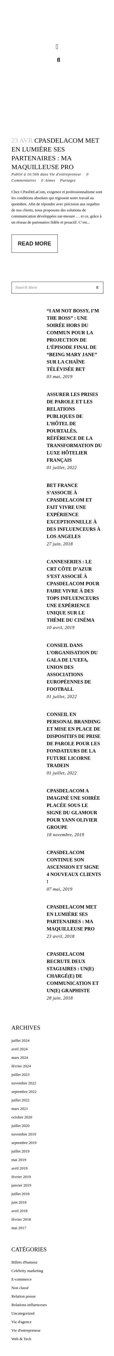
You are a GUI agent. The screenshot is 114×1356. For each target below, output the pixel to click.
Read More (34, 244)
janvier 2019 (21, 1185)
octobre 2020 (22, 1117)
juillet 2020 (21, 1125)
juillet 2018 (21, 1193)
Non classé (20, 1287)
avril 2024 (20, 1049)
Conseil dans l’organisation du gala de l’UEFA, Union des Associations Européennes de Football (72, 667)
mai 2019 (19, 1159)
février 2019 (21, 1176)
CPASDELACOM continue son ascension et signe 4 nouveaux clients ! (74, 867)
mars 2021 (20, 1108)
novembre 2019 (24, 1134)
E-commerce (22, 1279)
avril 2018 (20, 1210)
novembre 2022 (24, 1083)
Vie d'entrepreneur (65, 174)
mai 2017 (19, 1228)
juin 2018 (19, 1202)
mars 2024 (20, 1057)
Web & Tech (21, 1339)
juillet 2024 (21, 1040)
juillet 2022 (21, 1100)
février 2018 (21, 1219)
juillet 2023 (21, 1074)
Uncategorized (23, 1313)
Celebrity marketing (27, 1270)
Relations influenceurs (29, 1304)
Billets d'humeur (25, 1262)
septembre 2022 (24, 1091)
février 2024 (21, 1066)
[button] (57, 46)
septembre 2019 (24, 1142)
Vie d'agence (22, 1321)
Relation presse (24, 1296)
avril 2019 (20, 1168)
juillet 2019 (21, 1151)
